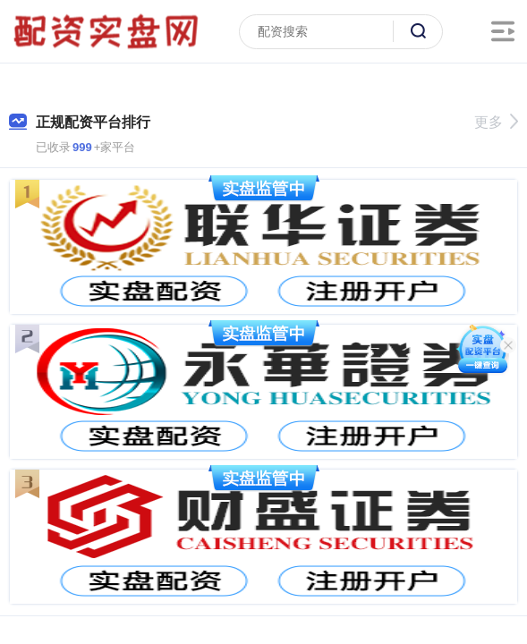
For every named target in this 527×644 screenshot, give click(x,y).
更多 (496, 122)
